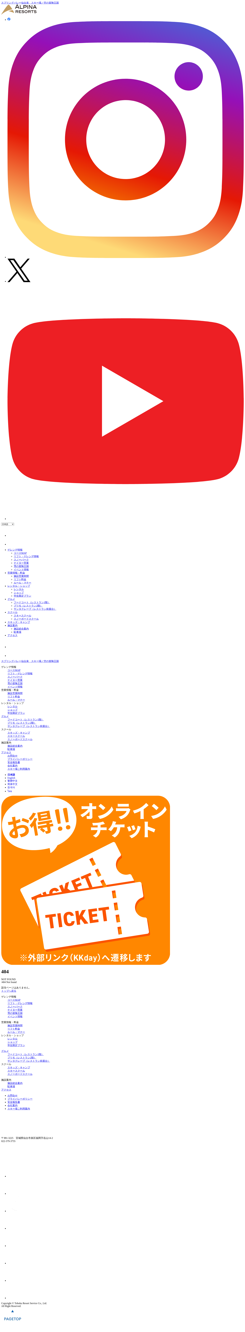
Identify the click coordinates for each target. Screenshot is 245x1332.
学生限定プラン (22, 595)
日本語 (11, 774)
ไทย (10, 791)
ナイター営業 (21, 563)
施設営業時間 (21, 576)
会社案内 (13, 765)
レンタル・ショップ (19, 586)
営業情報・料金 (16, 572)
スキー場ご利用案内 (19, 769)
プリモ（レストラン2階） (28, 605)
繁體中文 (13, 780)
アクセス (13, 635)
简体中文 (13, 784)
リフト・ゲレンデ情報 (26, 556)
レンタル (19, 589)
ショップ (19, 592)
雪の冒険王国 (21, 566)
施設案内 (13, 625)
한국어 (11, 787)
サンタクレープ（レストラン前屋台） (35, 609)
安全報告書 (14, 762)
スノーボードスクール (26, 619)
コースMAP (20, 553)
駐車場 (17, 632)
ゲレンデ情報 (15, 549)
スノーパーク (21, 559)
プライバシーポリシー (20, 759)
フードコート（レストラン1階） (32, 602)
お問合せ (13, 755)
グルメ (11, 599)
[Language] (7, 524)
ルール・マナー (22, 582)
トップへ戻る (8, 991)
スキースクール (22, 615)
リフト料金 (20, 579)
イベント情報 (21, 569)
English (11, 778)
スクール (13, 612)
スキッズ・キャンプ (19, 622)
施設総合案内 (21, 628)
